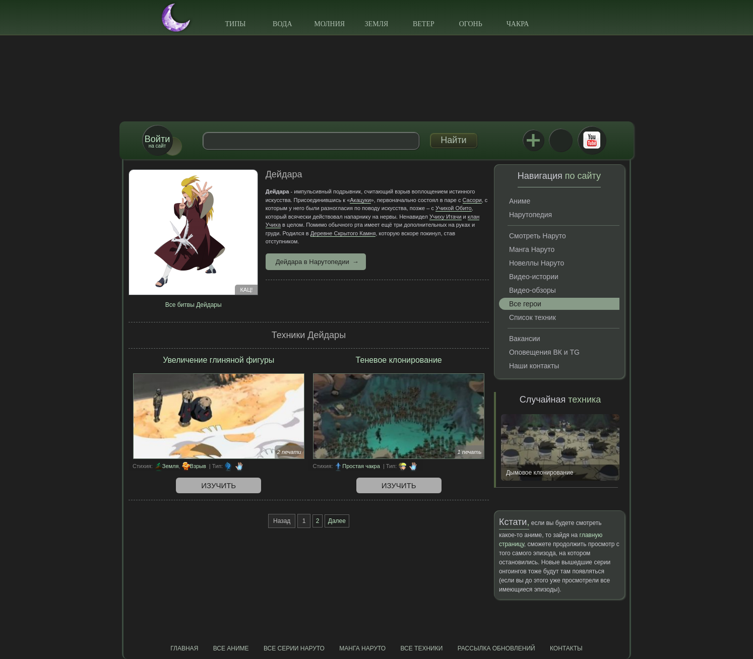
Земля (377, 24)
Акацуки (360, 200)
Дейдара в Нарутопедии (312, 262)
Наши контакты (534, 366)
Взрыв (198, 466)
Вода (282, 24)
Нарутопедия (530, 215)
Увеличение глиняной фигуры (218, 360)
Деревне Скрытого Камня (343, 233)
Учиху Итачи (445, 217)
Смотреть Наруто (537, 236)
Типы (235, 24)
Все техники (421, 648)
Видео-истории (533, 277)
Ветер (423, 24)
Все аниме (231, 648)
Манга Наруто (531, 249)
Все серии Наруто (294, 648)
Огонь (470, 24)
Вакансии (524, 339)
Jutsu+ (533, 140)
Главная (184, 648)
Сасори (472, 200)
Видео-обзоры (532, 290)
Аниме (519, 201)
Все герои (525, 304)
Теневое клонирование (399, 360)
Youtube (592, 140)
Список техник (532, 317)
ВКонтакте (560, 140)
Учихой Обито (453, 208)
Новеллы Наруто (536, 263)
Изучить (218, 485)
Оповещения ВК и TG (544, 352)
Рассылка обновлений (496, 648)
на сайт (157, 141)
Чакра (518, 24)
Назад (281, 520)
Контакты (566, 648)
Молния (329, 24)
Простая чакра (361, 466)
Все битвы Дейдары (193, 304)
